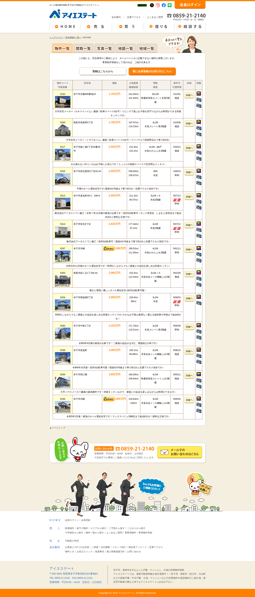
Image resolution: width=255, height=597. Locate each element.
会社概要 (105, 547)
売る (57, 540)
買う (57, 528)
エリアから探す (98, 528)
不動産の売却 (72, 540)
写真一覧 (104, 48)
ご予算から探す (117, 528)
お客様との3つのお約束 (77, 547)
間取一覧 (83, 48)
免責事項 (99, 551)
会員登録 (85, 520)
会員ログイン (72, 520)
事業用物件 (130, 532)
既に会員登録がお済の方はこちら (152, 71)
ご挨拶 (95, 547)
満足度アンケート (137, 547)
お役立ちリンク (85, 551)
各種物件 (62, 48)
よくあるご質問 (155, 17)
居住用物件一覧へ (73, 37)
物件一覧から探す (95, 532)
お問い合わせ (134, 551)
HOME (55, 520)
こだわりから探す (136, 528)
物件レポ (69, 551)
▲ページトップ (57, 427)
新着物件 (69, 528)
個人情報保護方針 (116, 551)
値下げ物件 (82, 528)
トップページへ (56, 37)
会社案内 (116, 17)
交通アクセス (134, 17)
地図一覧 (126, 48)
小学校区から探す (74, 532)
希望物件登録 (145, 532)
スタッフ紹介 (119, 547)
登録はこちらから (102, 71)
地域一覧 (147, 48)
